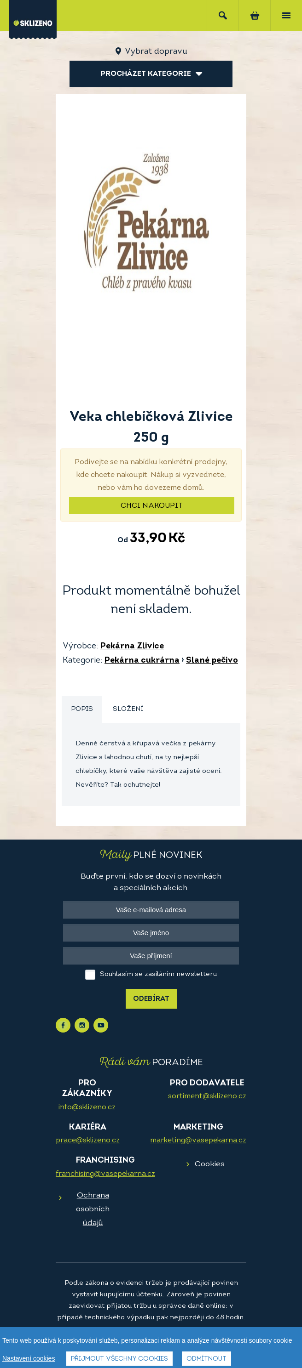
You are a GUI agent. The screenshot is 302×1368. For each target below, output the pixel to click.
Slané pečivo (212, 660)
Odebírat (151, 999)
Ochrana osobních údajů (93, 1209)
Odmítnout (206, 1359)
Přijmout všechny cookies (119, 1359)
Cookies (210, 1164)
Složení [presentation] (128, 709)
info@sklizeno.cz (87, 1107)
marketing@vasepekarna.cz (198, 1140)
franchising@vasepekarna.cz (105, 1174)
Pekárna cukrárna (142, 660)
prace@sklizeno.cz (88, 1140)
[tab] (82, 710)
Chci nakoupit (152, 506)
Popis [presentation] (82, 709)
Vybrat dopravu (156, 51)
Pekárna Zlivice (132, 646)
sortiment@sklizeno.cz (207, 1096)
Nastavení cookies (28, 1358)
